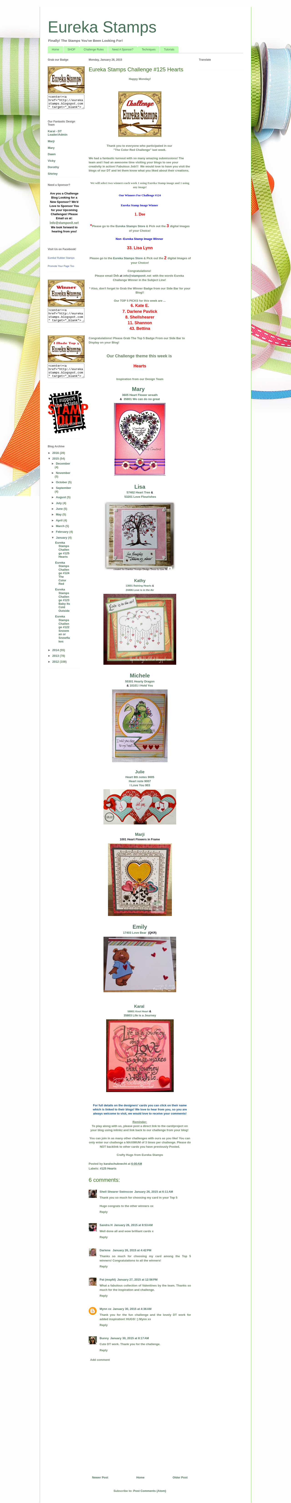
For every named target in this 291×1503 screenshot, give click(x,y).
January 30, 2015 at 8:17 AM (129, 1338)
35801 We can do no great (141, 399)
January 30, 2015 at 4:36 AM (132, 1309)
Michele (140, 675)
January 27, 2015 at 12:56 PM (137, 1279)
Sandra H (106, 1225)
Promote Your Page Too (61, 266)
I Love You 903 (140, 785)
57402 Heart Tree (138, 492)
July (59, 503)
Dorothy (53, 167)
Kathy (140, 580)
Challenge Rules (94, 49)
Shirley (53, 173)
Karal (140, 1006)
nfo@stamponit (135, 275)
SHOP (71, 49)
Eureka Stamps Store (130, 226)
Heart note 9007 (140, 781)
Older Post (180, 1477)
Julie (139, 772)
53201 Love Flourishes (139, 496)
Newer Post (100, 1477)
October (62, 482)
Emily (140, 927)
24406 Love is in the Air (140, 590)
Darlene (105, 1250)
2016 (56, 453)
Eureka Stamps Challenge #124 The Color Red (62, 573)
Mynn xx (105, 1309)
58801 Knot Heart (138, 1011)
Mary (138, 389)
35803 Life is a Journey (140, 1015)
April (59, 520)
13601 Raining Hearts (138, 585)
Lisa (139, 487)
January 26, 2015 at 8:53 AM (133, 1225)
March (60, 526)
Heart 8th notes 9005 (139, 777)
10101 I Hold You (141, 685)
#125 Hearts (108, 1168)
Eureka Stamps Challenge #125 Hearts (62, 549)
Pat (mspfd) (108, 1279)
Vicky (51, 160)
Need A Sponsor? (122, 49)
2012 (56, 661)
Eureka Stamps (102, 27)
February (62, 531)
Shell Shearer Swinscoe (116, 1191)
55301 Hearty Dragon (139, 681)
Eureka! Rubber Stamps (61, 257)
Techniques (149, 49)
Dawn (52, 154)
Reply (104, 1212)
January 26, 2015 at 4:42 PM (132, 1250)
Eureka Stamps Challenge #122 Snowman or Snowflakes (62, 629)
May (59, 514)
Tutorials (169, 49)
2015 (56, 458)
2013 (56, 655)
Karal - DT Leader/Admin (58, 133)
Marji (140, 834)
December (63, 463)
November (63, 473)
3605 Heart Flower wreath (140, 395)
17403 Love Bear (134, 932)
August (61, 497)
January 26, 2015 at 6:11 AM (153, 1191)
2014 (56, 650)
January (62, 537)
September (63, 488)
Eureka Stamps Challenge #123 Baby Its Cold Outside (62, 600)
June (60, 508)
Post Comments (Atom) (149, 1491)
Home (55, 49)
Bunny (104, 1338)
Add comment (100, 1359)
